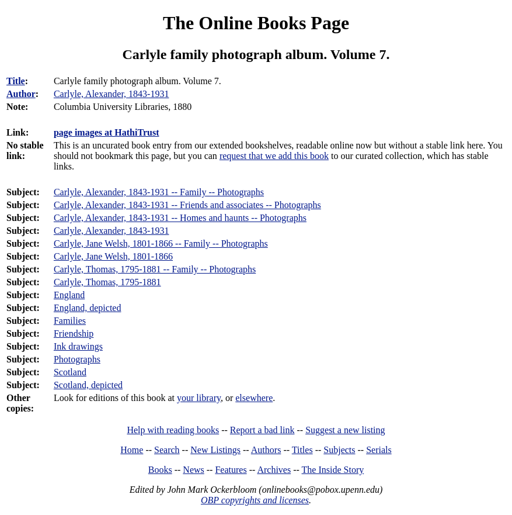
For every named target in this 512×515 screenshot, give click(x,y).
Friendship (73, 333)
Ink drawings (78, 346)
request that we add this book (274, 156)
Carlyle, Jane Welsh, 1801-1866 (113, 256)
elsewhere (254, 398)
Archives (274, 470)
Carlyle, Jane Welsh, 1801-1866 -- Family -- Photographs (161, 243)
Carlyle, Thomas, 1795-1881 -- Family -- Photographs (155, 269)
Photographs (77, 359)
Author (21, 94)
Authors (266, 450)
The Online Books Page (256, 22)
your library (199, 398)
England (69, 295)
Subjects (339, 450)
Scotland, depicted (88, 385)
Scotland (70, 372)
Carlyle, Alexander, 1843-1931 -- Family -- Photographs (159, 192)
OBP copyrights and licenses (255, 500)
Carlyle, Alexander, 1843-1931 (111, 231)
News (193, 470)
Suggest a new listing (345, 430)
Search (167, 450)
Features (230, 470)
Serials (379, 450)
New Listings (215, 450)
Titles (302, 450)
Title (15, 81)
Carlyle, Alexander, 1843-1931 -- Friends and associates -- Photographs (187, 205)
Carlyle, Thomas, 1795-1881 (107, 282)
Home (131, 450)
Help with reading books (173, 430)
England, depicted (87, 308)
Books (160, 470)
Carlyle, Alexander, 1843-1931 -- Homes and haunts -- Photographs (180, 218)
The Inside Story (333, 470)
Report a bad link (262, 430)
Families (70, 321)
